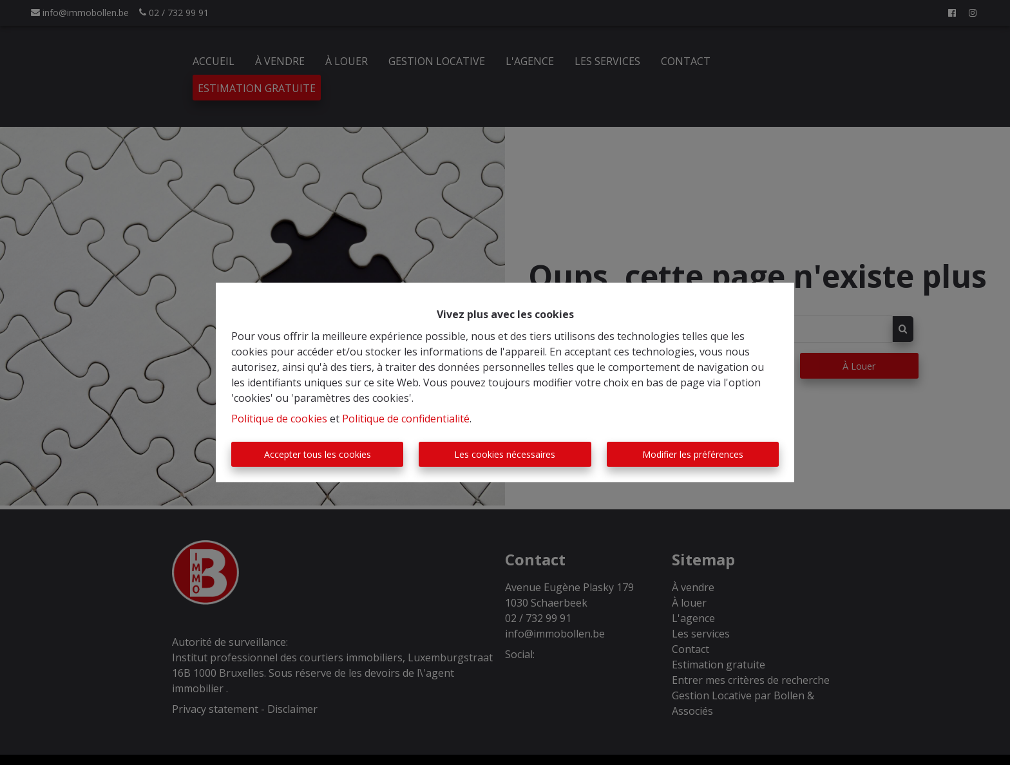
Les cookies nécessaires (504, 454)
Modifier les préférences (692, 454)
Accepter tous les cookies (317, 454)
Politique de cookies (279, 418)
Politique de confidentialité (406, 418)
